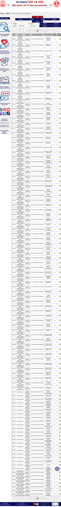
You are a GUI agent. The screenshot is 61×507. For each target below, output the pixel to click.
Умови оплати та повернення (5, 504)
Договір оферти (5, 503)
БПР (7, 13)
